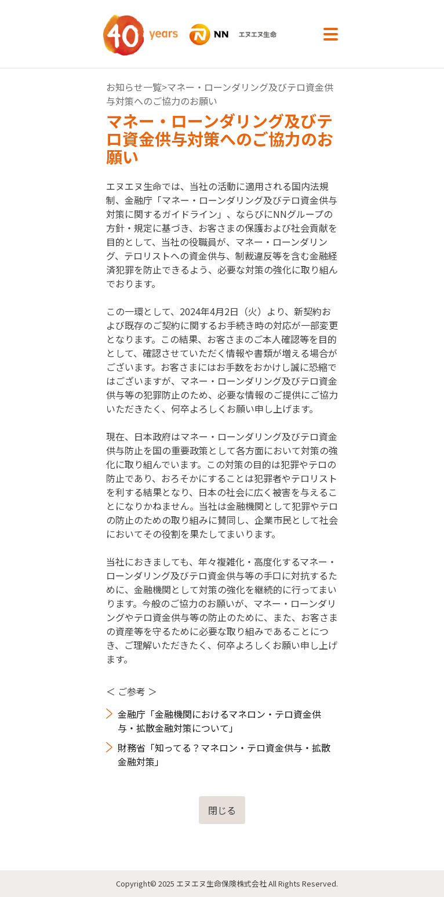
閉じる (222, 810)
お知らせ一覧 (134, 87)
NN (202, 34)
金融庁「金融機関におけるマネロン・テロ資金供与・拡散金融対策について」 (219, 721)
